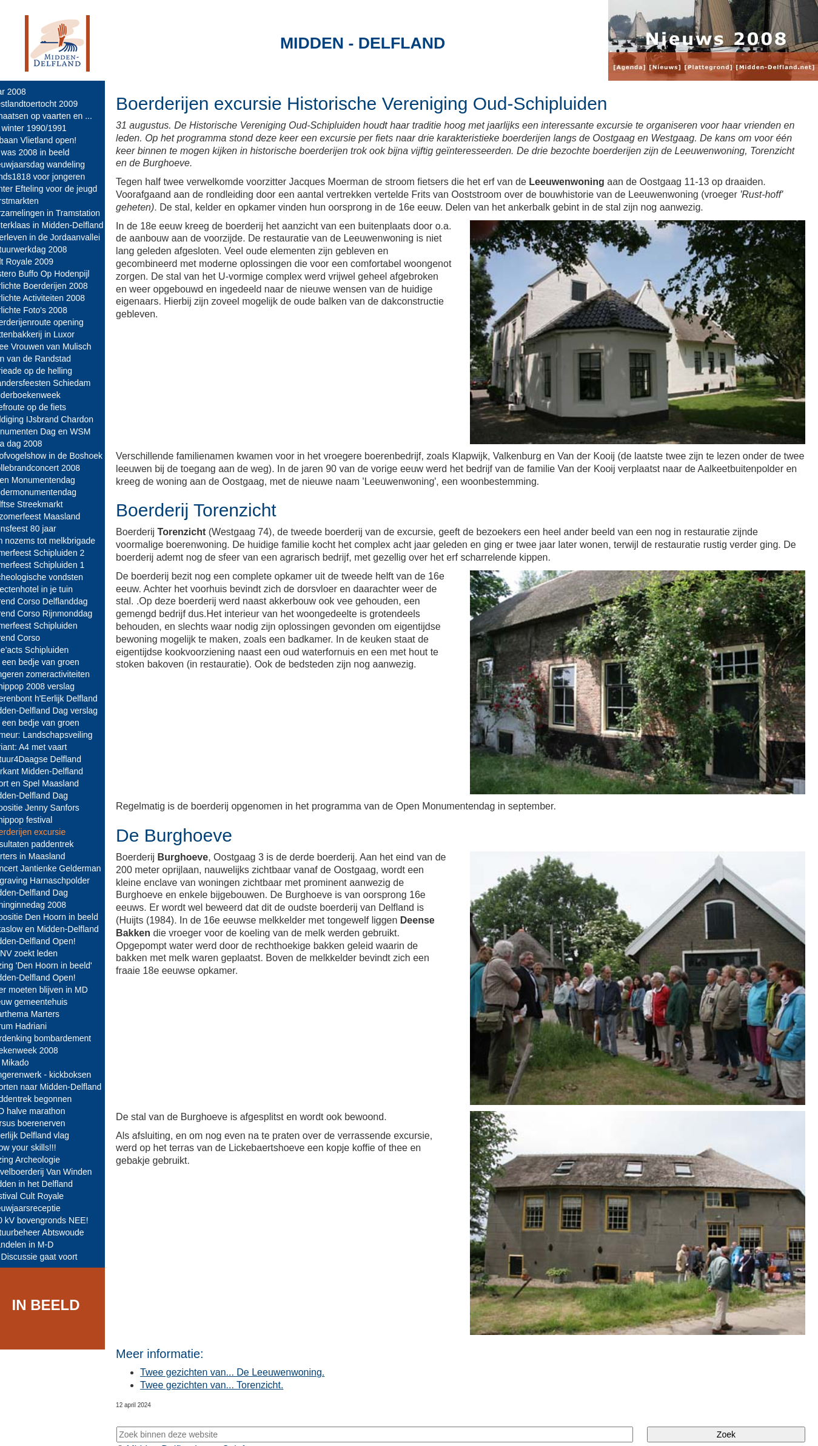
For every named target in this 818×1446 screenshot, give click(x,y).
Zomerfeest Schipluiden (49, 625)
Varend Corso (30, 638)
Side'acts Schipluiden (45, 650)
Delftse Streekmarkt (42, 504)
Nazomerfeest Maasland (51, 516)
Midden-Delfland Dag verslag (60, 710)
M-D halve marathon (43, 1111)
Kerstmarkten (30, 201)
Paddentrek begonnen (47, 1099)
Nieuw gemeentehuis (44, 1002)
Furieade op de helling (47, 371)
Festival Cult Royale (43, 1196)
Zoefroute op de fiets (43, 407)
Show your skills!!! (39, 1147)
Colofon (256, 1426)
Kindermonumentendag (49, 492)
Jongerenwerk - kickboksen (56, 1074)
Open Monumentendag (48, 480)
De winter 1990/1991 (44, 128)
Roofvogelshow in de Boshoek (62, 456)
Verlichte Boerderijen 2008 (54, 286)
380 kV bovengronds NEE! (55, 1220)
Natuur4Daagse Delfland (51, 759)
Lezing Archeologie (40, 1159)
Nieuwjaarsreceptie (41, 1208)
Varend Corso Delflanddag (54, 601)
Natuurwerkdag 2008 (44, 249)
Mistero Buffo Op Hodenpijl (55, 274)
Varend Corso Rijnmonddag (57, 613)
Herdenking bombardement (56, 1038)
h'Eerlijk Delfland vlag (45, 1135)
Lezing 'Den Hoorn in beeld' (57, 965)
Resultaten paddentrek (47, 844)
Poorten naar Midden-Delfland (61, 1087)
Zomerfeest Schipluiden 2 (53, 553)
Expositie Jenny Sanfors (50, 808)
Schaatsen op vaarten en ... (57, 116)
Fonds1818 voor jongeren (53, 176)
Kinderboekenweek (41, 395)
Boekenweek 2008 (40, 1050)
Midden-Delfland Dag (45, 795)
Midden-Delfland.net (187, 1426)
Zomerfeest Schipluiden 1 (53, 565)
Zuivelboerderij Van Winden (57, 1172)
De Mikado (25, 1062)
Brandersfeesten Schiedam (56, 383)
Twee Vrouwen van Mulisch (56, 346)
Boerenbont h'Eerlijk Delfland (59, 698)
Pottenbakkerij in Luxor (48, 334)
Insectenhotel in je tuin (47, 589)
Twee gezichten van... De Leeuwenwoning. (248, 1350)
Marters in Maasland (43, 856)
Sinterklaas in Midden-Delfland (62, 225)
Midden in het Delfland (47, 1184)
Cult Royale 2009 (37, 261)
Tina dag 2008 (32, 443)
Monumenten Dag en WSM (56, 431)
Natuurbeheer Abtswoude (53, 1232)
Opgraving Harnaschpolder (55, 880)
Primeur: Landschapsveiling (57, 735)
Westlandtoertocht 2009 (50, 104)
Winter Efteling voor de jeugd (59, 189)
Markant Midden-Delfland (52, 771)
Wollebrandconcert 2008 (51, 468)
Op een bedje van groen (50, 662)
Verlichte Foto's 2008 (44, 310)
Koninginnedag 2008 (43, 905)
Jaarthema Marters (40, 1014)
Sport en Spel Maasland (50, 783)
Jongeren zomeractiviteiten (55, 674)
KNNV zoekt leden (39, 953)
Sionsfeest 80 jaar (39, 528)
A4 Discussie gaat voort (49, 1257)
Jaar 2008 (23, 91)
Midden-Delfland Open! (48, 941)
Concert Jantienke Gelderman (61, 868)
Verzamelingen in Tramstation (60, 213)
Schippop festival (37, 820)
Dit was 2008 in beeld (45, 152)
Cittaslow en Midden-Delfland (60, 929)
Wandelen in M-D (37, 1244)
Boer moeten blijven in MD (54, 990)
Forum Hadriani (34, 1026)
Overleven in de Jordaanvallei (60, 237)
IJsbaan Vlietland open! (49, 140)
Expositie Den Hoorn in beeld (60, 917)
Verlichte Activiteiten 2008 (53, 298)
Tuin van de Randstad (46, 358)
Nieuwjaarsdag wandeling (53, 164)
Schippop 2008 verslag (48, 686)
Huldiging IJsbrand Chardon (57, 419)
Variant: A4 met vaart (44, 747)
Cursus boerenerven (43, 1123)
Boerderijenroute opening (52, 322)
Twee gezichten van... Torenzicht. (228, 1362)
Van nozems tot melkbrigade (58, 541)
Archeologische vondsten (52, 577)
